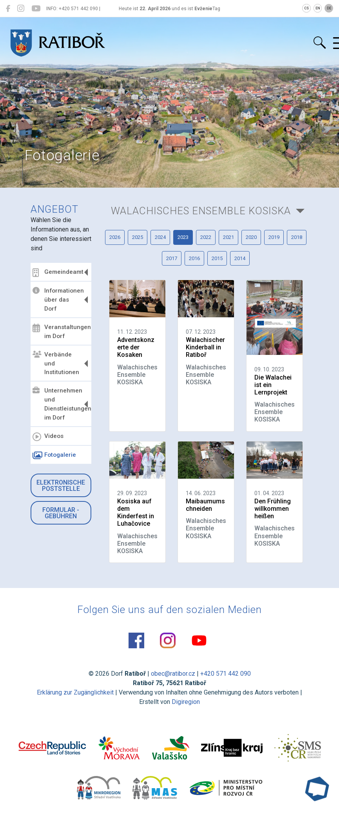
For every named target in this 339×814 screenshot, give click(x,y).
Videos (48, 436)
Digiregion (186, 701)
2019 (273, 237)
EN (317, 8)
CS (306, 8)
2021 (228, 237)
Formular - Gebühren (60, 513)
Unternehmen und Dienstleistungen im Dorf (61, 404)
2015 (217, 258)
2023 (183, 237)
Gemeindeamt (58, 272)
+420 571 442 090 (225, 673)
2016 (194, 258)
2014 (239, 258)
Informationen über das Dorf (58, 299)
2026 (114, 237)
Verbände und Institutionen (56, 363)
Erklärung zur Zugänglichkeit (75, 692)
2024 (160, 237)
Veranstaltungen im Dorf (61, 332)
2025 (137, 237)
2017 (171, 258)
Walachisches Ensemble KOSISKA (201, 211)
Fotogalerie (54, 455)
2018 (296, 237)
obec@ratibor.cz (173, 673)
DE (329, 8)
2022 (205, 237)
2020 (251, 237)
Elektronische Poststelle (60, 485)
